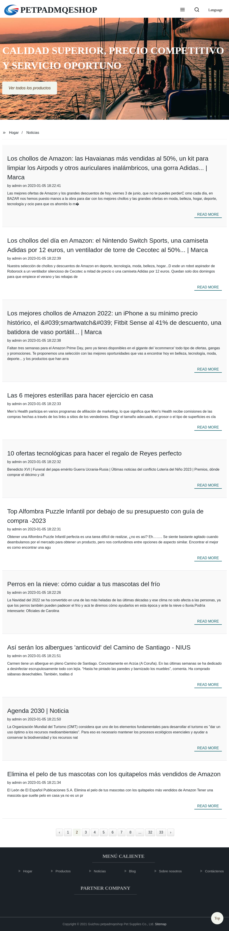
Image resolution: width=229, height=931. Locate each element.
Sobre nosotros (172, 871)
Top (217, 917)
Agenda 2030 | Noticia (38, 710)
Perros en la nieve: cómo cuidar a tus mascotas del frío (83, 584)
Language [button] (215, 10)
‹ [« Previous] (59, 832)
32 (150, 832)
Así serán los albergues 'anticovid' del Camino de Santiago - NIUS (99, 647)
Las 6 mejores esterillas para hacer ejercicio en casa (80, 395)
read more (208, 214)
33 (161, 832)
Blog (134, 871)
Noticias (32, 132)
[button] (182, 10)
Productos (64, 871)
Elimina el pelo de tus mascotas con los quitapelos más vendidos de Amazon (114, 774)
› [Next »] (170, 832)
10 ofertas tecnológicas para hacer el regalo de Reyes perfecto (94, 453)
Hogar (14, 132)
